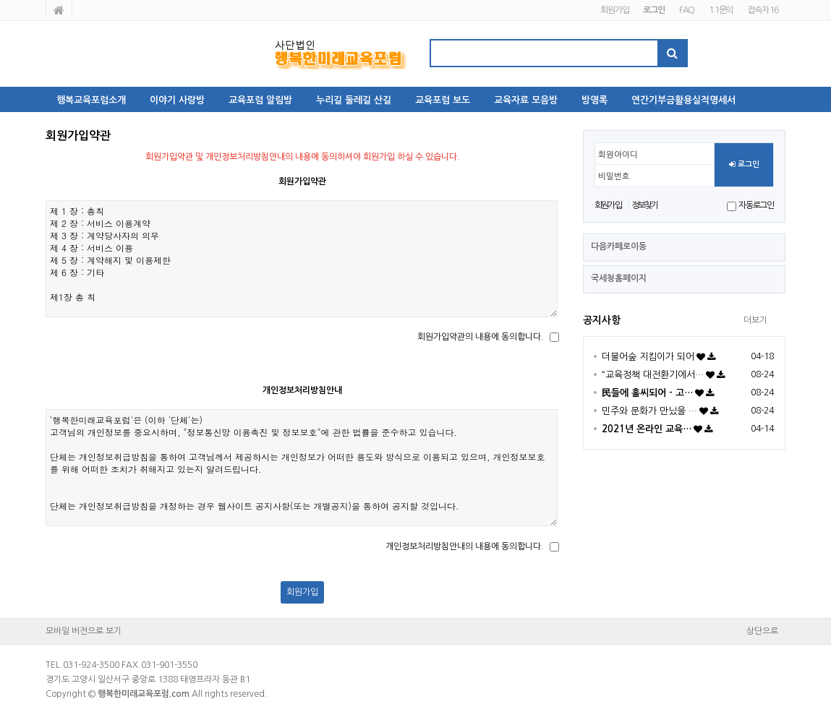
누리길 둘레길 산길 (353, 100)
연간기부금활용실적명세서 (683, 100)
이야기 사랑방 (177, 100)
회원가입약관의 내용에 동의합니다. (480, 337)
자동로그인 (756, 205)
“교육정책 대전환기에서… (653, 374)
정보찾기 (644, 205)
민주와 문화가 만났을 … (649, 411)
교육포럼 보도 (442, 100)
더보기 (755, 320)
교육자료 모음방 (526, 100)
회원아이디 (618, 154)
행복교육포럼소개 (91, 100)
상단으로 (762, 631)
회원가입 (614, 10)
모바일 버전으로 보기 (84, 631)
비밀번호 (614, 176)
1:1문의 (721, 10)
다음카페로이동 (619, 246)
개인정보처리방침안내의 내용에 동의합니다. (464, 546)
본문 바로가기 (0, 0)
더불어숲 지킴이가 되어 (648, 356)
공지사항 (602, 320)
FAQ (686, 10)
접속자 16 (762, 10)
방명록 (594, 100)
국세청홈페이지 (619, 278)
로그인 (744, 164)
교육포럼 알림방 (260, 100)
